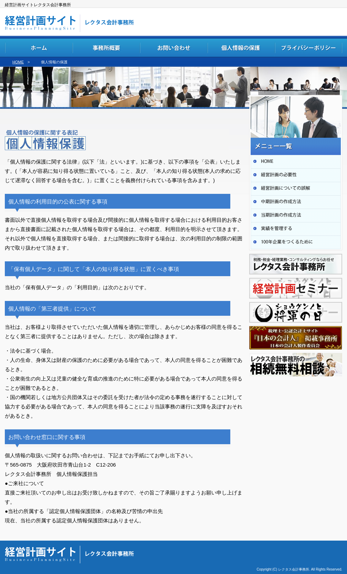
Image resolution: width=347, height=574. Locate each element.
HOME (18, 62)
